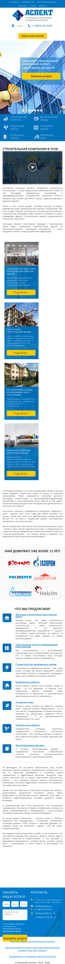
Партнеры (22, 5)
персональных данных (12, 931)
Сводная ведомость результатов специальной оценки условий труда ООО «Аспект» (32, 949)
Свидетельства (28, 2)
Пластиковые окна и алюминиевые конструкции (37, 645)
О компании (14, 2)
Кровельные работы (17, 136)
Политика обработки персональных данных (32, 941)
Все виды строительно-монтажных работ (36, 615)
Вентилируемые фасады (49, 118)
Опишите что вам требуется (15, 914)
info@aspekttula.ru (43, 906)
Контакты (43, 5)
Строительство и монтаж (18, 118)
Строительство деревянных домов (36, 664)
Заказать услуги (41, 76)
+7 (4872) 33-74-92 (42, 25)
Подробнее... (21, 292)
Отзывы (33, 5)
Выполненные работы (46, 2)
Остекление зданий (46, 127)
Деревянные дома (46, 136)
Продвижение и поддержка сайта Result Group (32, 956)
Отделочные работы (17, 127)
